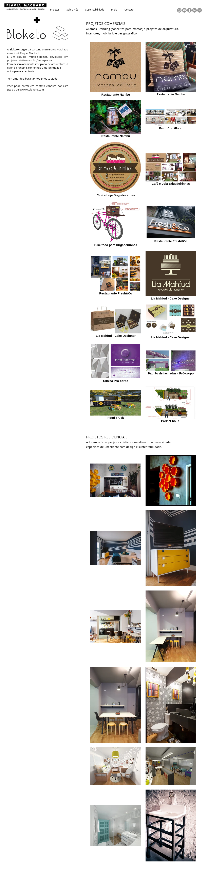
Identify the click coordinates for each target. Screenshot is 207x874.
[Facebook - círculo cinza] (189, 10)
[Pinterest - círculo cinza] (199, 10)
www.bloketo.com (33, 89)
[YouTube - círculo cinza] (184, 10)
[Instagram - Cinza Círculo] (179, 10)
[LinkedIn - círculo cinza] (194, 10)
